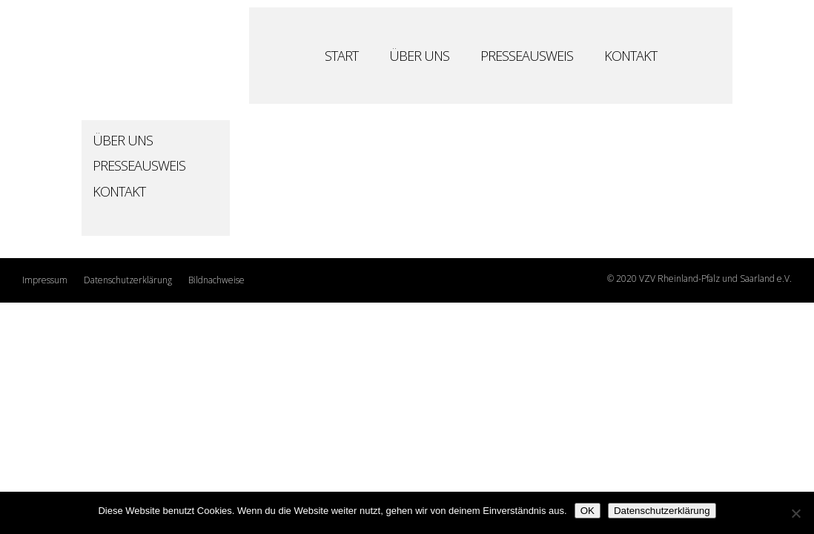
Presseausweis (526, 57)
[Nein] (795, 513)
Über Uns (419, 57)
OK (587, 510)
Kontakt (630, 57)
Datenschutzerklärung (128, 280)
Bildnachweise (216, 280)
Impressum (44, 280)
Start (341, 57)
